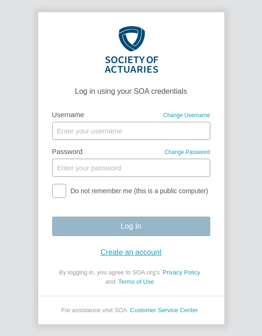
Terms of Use (136, 281)
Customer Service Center (164, 310)
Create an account (131, 252)
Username (68, 115)
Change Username (186, 115)
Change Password (187, 152)
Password (67, 151)
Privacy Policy (181, 272)
